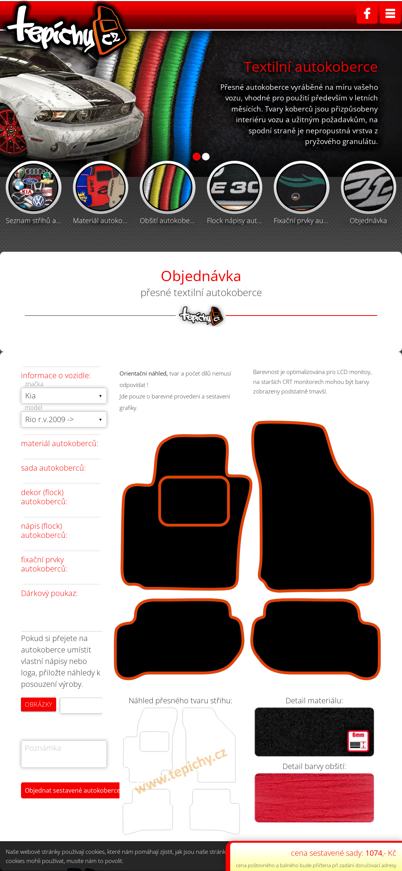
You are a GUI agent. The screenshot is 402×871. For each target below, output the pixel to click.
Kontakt (385, 15)
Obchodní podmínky (327, 15)
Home (141, 15)
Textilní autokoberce (196, 15)
